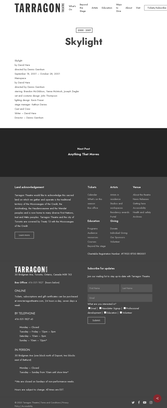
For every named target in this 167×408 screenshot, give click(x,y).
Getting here (139, 203)
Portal (113, 216)
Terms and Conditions (50, 402)
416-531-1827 (35, 282)
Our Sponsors (117, 237)
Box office (93, 208)
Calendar (92, 195)
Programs (93, 228)
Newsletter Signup (110, 308)
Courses (92, 241)
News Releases (141, 199)
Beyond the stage (97, 246)
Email (92, 308)
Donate (114, 228)
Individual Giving (118, 233)
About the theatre (142, 195)
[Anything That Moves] (83, 152)
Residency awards (119, 212)
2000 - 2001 (84, 30)
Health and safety (142, 212)
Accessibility (139, 208)
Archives (137, 216)
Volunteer (115, 241)
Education (110, 313)
